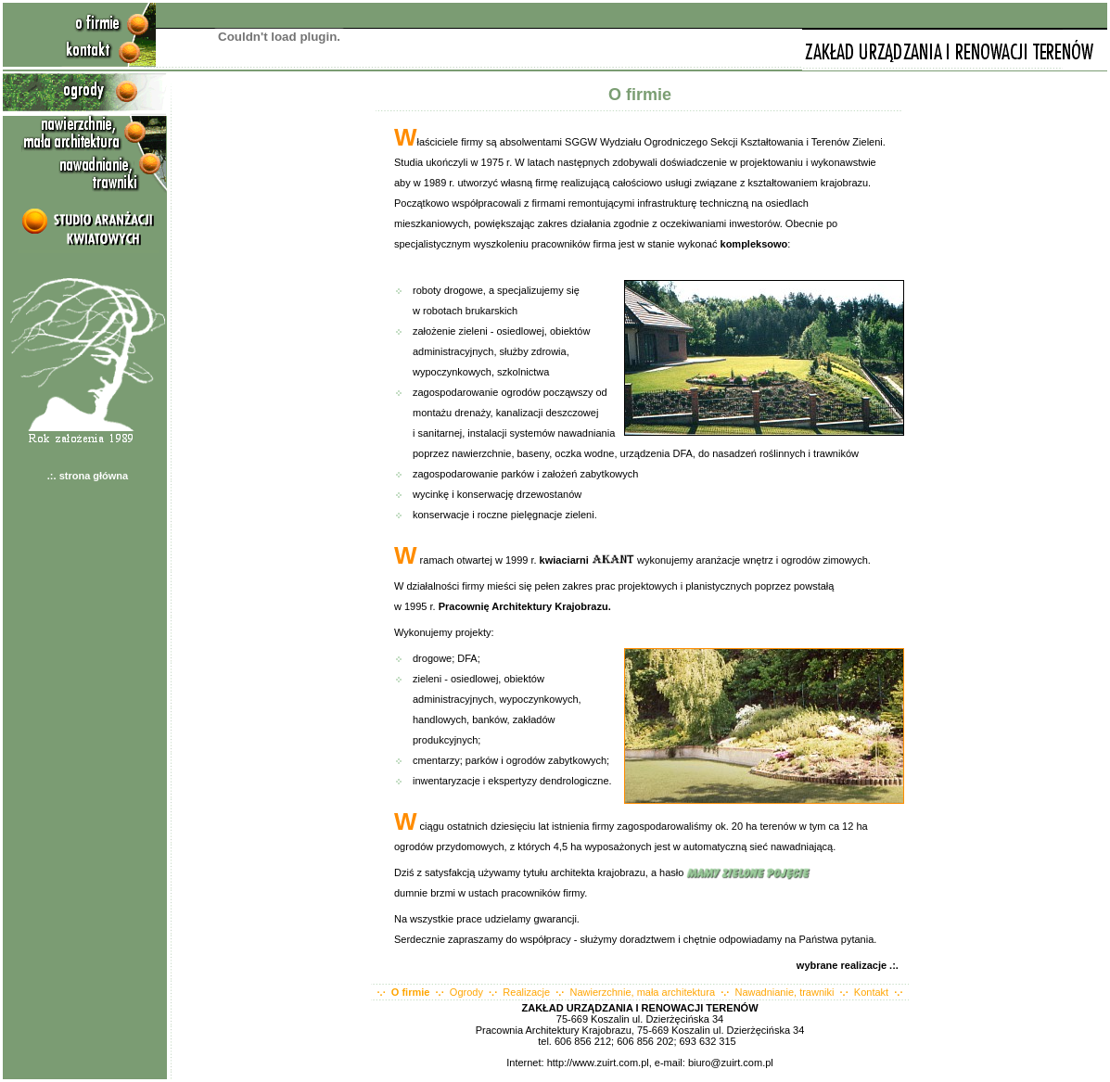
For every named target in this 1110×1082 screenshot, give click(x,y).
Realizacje (526, 992)
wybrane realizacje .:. (850, 965)
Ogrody (466, 992)
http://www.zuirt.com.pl (598, 1062)
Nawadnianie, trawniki (784, 992)
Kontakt (871, 992)
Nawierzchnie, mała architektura (643, 992)
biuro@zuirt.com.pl (730, 1062)
